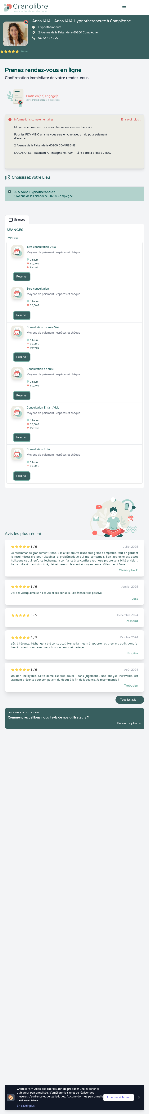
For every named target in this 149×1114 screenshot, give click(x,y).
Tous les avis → (130, 699)
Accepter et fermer (118, 1097)
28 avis (25, 51)
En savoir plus (131, 119)
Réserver (21, 276)
